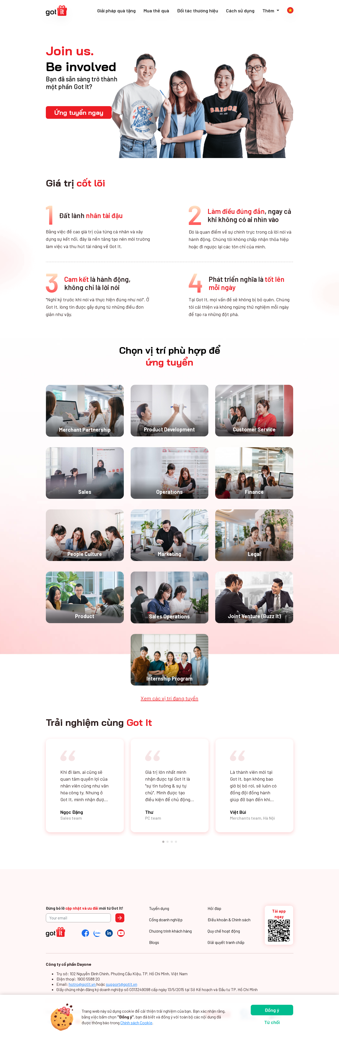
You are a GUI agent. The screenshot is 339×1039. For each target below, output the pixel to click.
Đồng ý (272, 1010)
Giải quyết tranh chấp (226, 942)
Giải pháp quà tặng (116, 10)
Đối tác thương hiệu (197, 10)
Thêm (268, 10)
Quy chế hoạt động (224, 930)
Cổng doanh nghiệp (166, 919)
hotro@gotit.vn (82, 984)
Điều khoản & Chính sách (229, 919)
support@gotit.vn (121, 984)
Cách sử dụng (240, 10)
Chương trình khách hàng (170, 930)
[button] (163, 842)
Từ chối (272, 1022)
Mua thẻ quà (156, 10)
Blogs (154, 942)
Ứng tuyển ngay (78, 112)
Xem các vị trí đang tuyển (169, 698)
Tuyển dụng (159, 908)
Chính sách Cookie (136, 1022)
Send (119, 917)
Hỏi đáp (214, 908)
